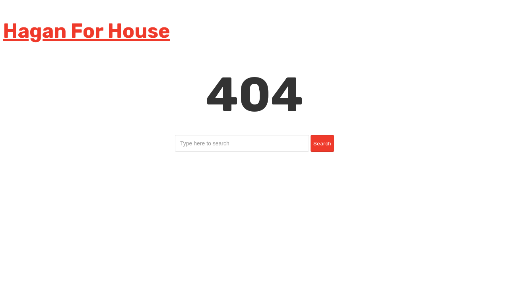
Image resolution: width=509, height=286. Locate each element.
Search (322, 144)
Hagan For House (86, 31)
